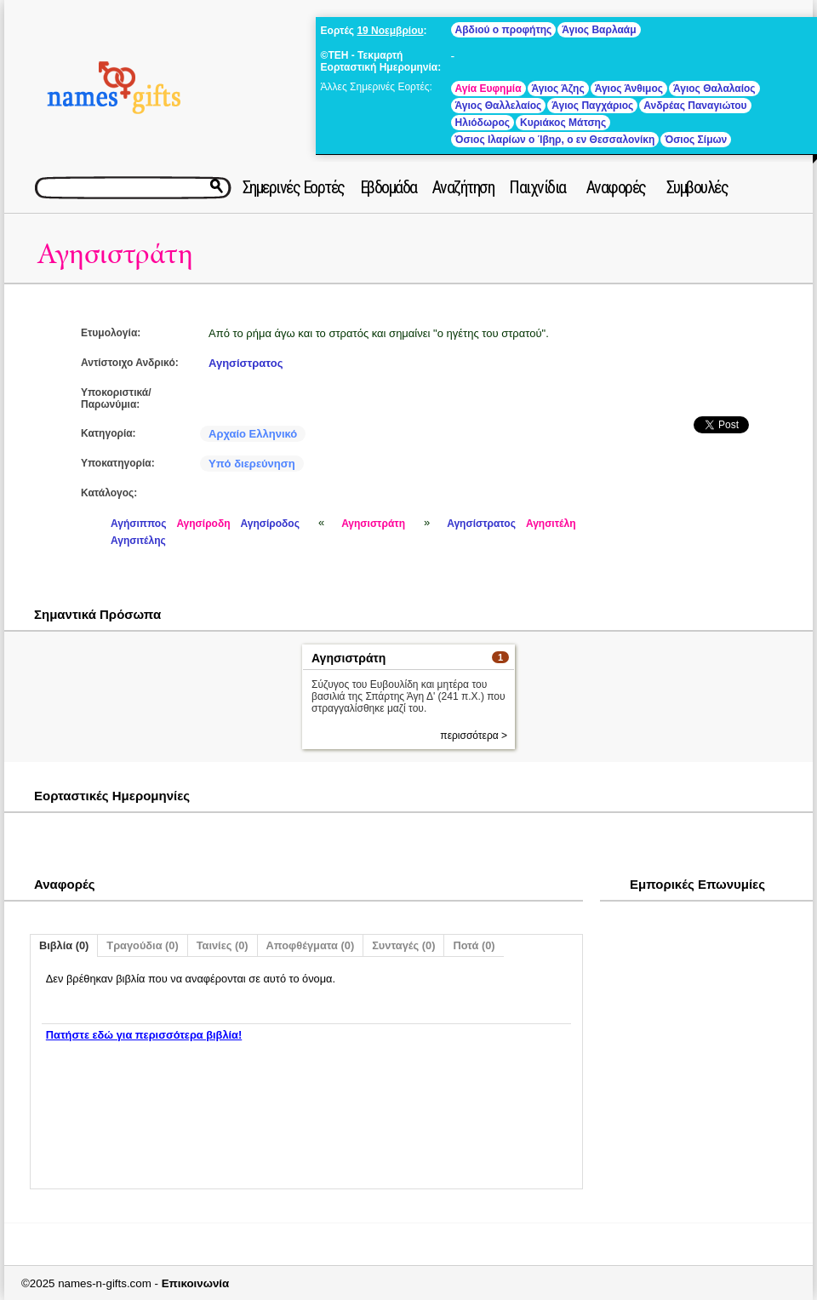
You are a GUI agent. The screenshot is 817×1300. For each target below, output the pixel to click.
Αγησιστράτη (115, 254)
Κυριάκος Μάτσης (563, 123)
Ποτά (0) (473, 945)
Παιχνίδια (537, 187)
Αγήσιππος (138, 524)
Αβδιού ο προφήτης (503, 30)
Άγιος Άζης (558, 88)
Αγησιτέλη (551, 524)
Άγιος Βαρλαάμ (599, 30)
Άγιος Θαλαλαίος (714, 88)
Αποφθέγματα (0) (310, 945)
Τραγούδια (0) (142, 945)
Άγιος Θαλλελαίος (498, 106)
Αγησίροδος (270, 524)
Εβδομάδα (388, 187)
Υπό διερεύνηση (252, 463)
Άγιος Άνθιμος (629, 88)
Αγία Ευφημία (488, 88)
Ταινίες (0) (223, 945)
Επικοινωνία (196, 1283)
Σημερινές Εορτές (294, 187)
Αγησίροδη (203, 524)
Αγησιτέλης (138, 541)
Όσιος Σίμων (696, 140)
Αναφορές (616, 187)
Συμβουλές (697, 187)
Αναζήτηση (463, 187)
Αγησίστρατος (246, 363)
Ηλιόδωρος (482, 123)
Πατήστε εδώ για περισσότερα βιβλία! (144, 1034)
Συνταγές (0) (403, 945)
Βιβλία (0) (64, 945)
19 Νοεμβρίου (390, 31)
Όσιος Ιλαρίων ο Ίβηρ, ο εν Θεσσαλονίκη (555, 140)
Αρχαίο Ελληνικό (253, 433)
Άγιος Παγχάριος (592, 106)
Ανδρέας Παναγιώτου (694, 106)
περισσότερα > (473, 736)
